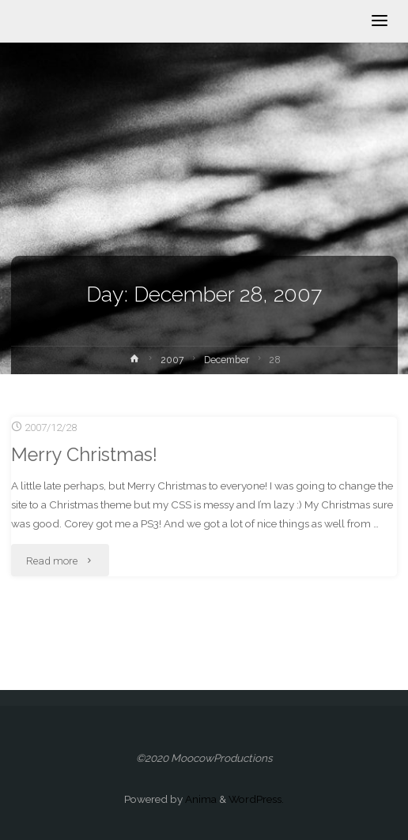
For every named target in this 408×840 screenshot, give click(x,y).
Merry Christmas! (84, 455)
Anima (200, 799)
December (226, 360)
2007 (172, 360)
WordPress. (256, 799)
